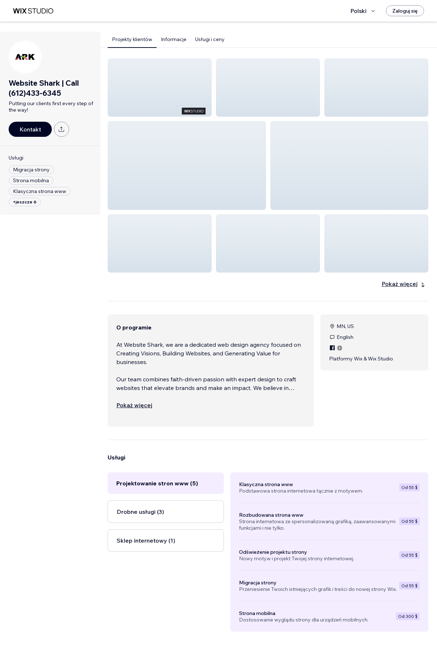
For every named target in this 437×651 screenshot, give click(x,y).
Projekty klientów (132, 39)
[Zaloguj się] (405, 10)
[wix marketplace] (33, 11)
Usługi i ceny (210, 39)
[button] (160, 87)
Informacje (173, 39)
